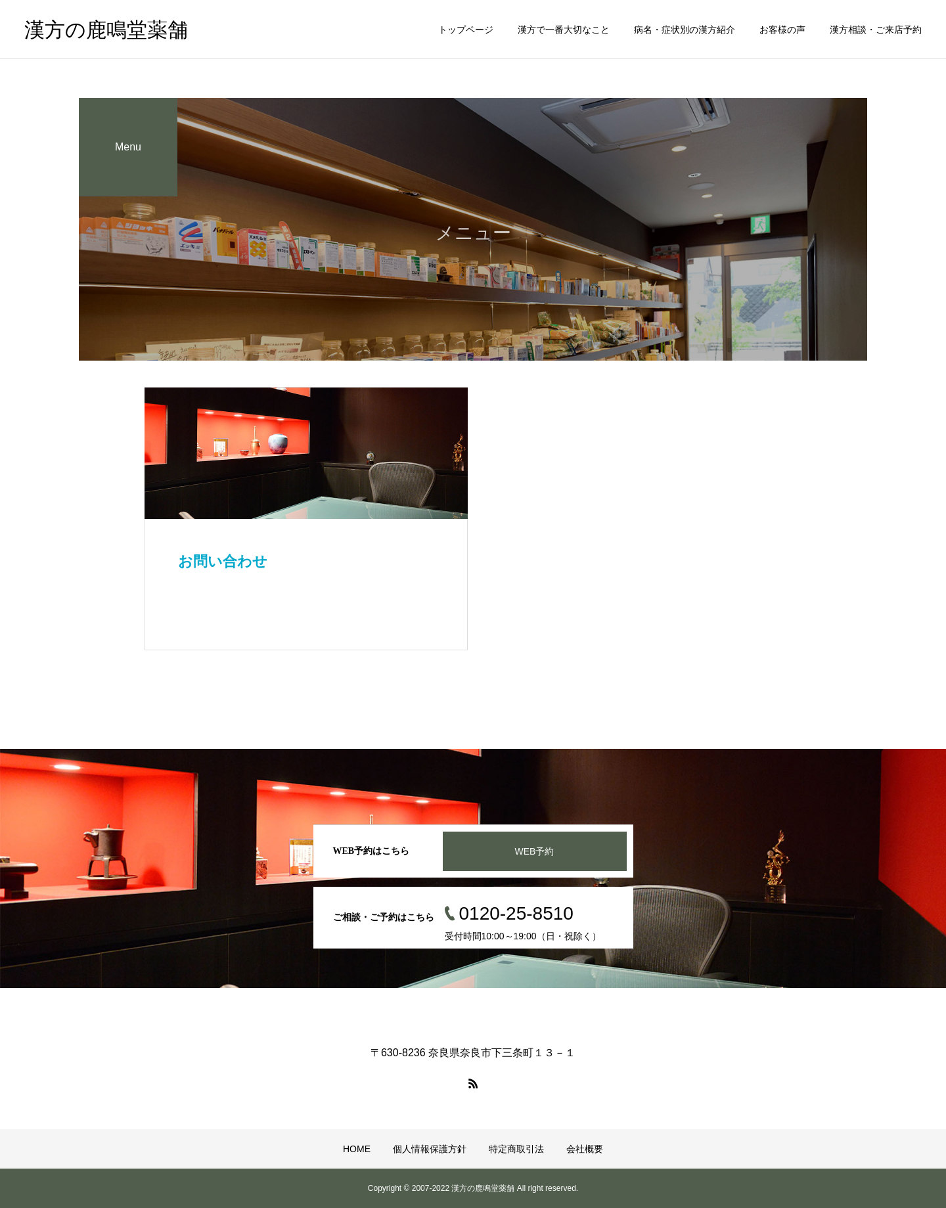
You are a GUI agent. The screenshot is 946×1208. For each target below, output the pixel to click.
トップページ (465, 29)
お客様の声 (782, 29)
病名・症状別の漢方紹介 (684, 29)
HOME (357, 1149)
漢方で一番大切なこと (564, 29)
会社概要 (584, 1149)
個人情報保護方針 (429, 1149)
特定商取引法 (516, 1149)
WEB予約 (534, 851)
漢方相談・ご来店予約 (876, 29)
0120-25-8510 (516, 913)
